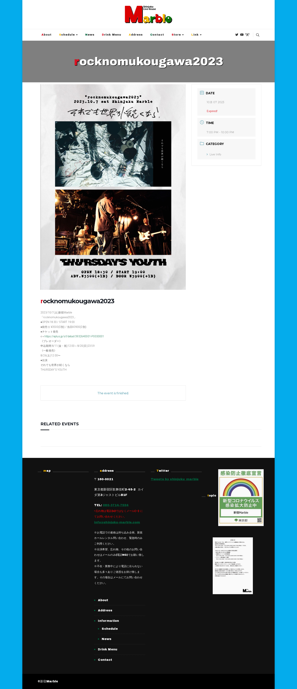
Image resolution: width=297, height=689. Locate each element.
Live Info (214, 154)
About (46, 34)
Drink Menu (111, 34)
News (89, 34)
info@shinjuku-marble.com (117, 522)
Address (136, 34)
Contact (157, 34)
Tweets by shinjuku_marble (175, 479)
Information (108, 620)
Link (195, 34)
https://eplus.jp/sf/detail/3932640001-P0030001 (74, 336)
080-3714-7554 (115, 505)
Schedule (67, 34)
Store (176, 34)
